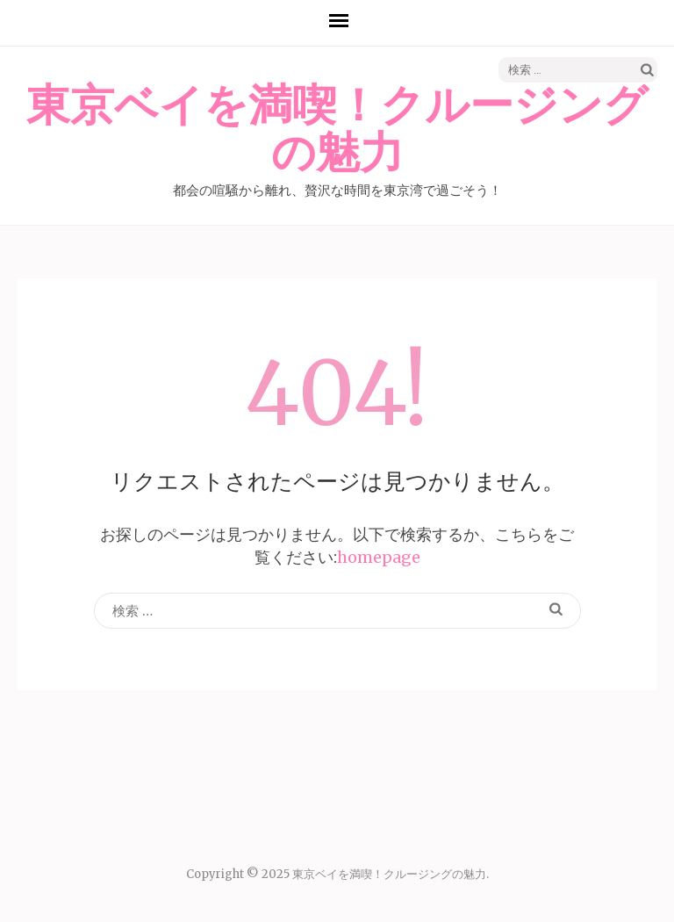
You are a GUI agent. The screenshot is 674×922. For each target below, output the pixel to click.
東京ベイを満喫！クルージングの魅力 (337, 130)
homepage (378, 557)
